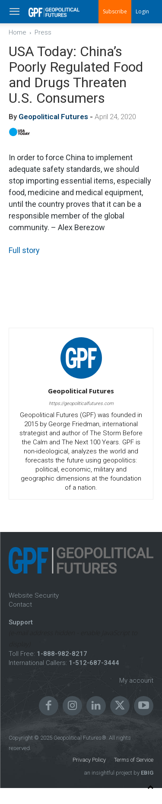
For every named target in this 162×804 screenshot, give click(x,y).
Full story (24, 250)
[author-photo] (81, 378)
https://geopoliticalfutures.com (81, 403)
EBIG (146, 772)
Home (17, 32)
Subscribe (115, 11)
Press (43, 32)
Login (142, 11)
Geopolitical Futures (53, 116)
